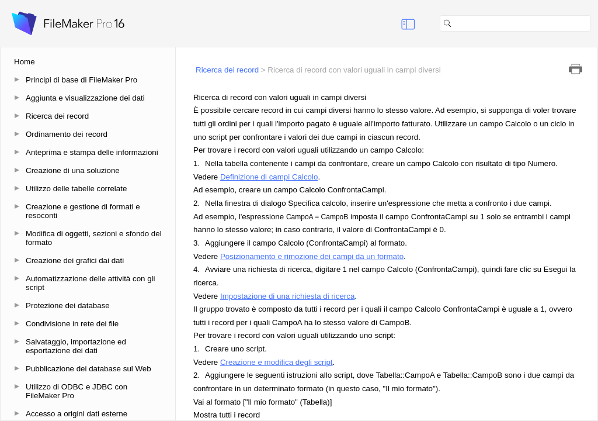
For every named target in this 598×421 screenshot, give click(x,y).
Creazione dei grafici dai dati (75, 260)
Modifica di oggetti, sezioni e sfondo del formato (94, 238)
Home (24, 61)
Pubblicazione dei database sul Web (88, 368)
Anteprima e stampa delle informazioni (92, 152)
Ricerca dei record (57, 116)
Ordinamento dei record (66, 134)
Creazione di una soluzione (73, 170)
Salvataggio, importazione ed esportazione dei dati (76, 346)
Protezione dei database (68, 305)
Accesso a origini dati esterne (76, 413)
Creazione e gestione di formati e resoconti (83, 211)
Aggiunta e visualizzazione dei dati (85, 98)
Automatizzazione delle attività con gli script (90, 283)
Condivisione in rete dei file (72, 323)
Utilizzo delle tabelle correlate (76, 188)
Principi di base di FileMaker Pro (81, 79)
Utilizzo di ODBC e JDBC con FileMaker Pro (76, 391)
